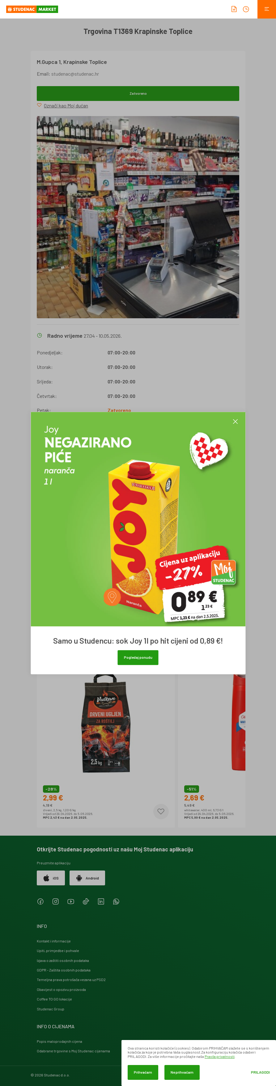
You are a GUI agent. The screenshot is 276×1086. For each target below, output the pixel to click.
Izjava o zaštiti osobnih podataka (63, 960)
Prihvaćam (143, 1072)
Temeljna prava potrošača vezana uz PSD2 (71, 979)
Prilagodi (260, 1072)
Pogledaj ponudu (138, 657)
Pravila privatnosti (220, 1056)
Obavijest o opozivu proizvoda (61, 989)
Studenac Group (50, 1009)
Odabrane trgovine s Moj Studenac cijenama (73, 1051)
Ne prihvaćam (182, 1072)
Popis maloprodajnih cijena (59, 1041)
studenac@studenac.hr (75, 74)
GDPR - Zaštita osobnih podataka (64, 970)
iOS (51, 878)
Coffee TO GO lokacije (54, 999)
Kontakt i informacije (54, 941)
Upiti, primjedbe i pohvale (58, 950)
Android (87, 878)
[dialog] (198, 1063)
